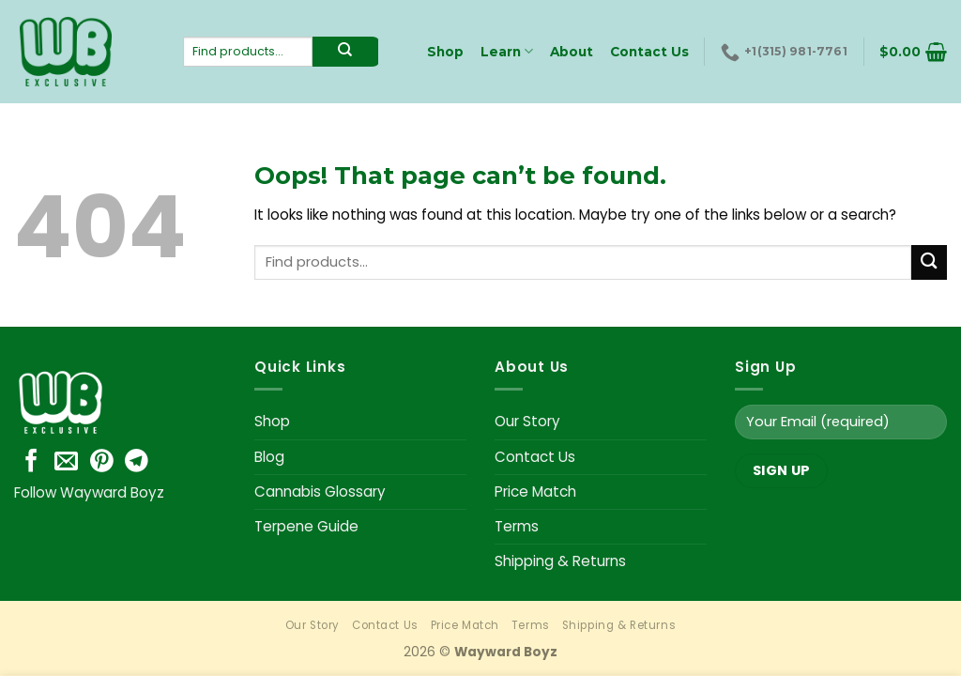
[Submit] (929, 262)
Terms (517, 526)
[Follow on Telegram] (136, 462)
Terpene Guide (306, 526)
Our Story (527, 421)
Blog (269, 457)
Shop (272, 421)
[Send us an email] (66, 462)
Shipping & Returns (560, 561)
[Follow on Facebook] (31, 462)
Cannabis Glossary (320, 491)
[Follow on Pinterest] (102, 462)
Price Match (535, 491)
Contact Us (535, 457)
